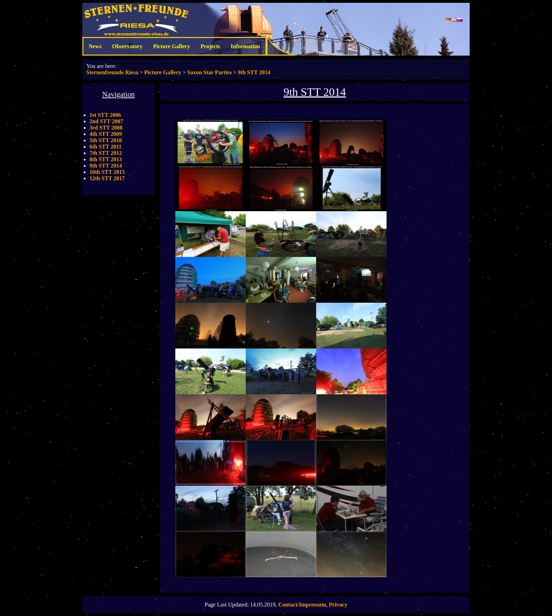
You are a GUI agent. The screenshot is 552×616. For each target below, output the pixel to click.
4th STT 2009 (105, 134)
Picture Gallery (171, 46)
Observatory (127, 46)
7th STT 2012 (105, 153)
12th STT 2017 (107, 178)
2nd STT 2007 (106, 121)
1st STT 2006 (105, 115)
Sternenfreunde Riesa (112, 72)
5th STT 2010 (105, 140)
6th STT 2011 (105, 147)
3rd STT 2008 (106, 128)
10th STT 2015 (107, 172)
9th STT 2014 (254, 72)
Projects (210, 46)
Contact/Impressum (302, 605)
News (95, 46)
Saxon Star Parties (209, 72)
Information (245, 46)
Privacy (338, 605)
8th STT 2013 (105, 159)
